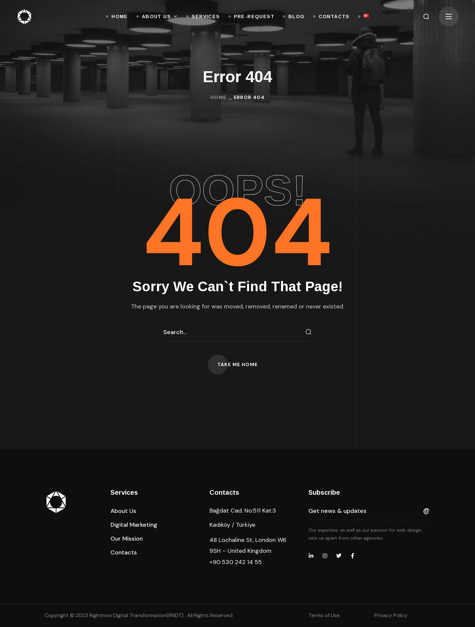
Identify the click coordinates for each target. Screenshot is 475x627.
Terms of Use (324, 615)
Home (218, 97)
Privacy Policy (390, 615)
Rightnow (137, 615)
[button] (426, 16)
